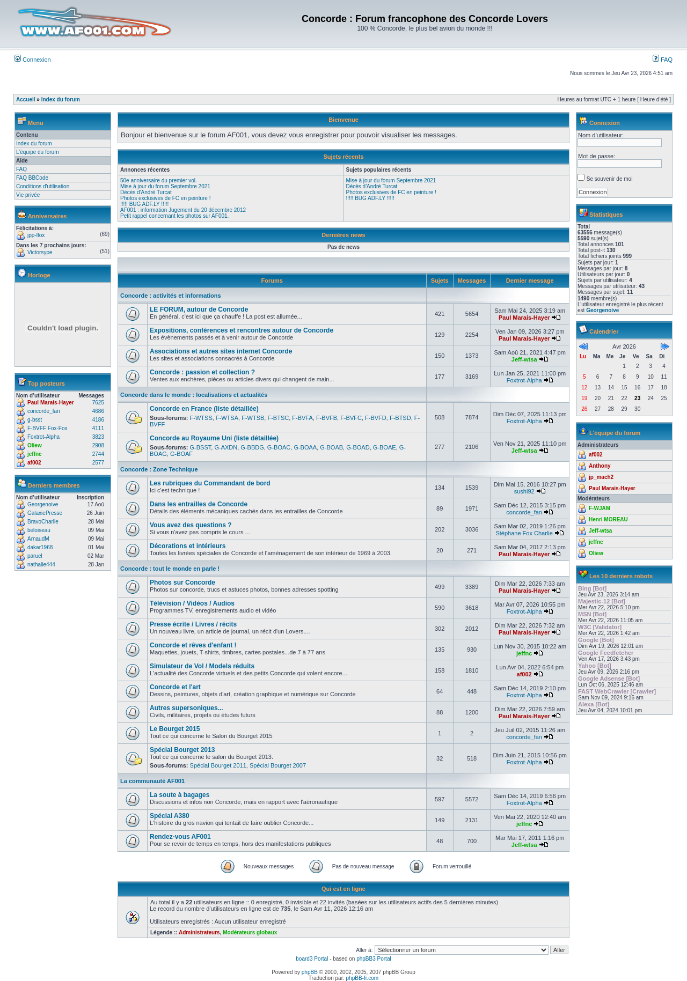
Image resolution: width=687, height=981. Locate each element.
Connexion (32, 59)
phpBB (310, 972)
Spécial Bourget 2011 (218, 765)
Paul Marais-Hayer (50, 402)
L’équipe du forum (37, 152)
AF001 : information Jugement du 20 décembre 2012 (183, 210)
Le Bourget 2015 (175, 729)
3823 (98, 437)
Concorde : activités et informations (170, 295)
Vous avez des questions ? (190, 525)
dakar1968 (40, 547)
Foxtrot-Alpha (43, 437)
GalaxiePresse (44, 513)
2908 (98, 445)
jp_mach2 (601, 477)
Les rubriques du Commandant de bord (210, 483)
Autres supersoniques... (186, 708)
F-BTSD (400, 418)
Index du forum (60, 99)
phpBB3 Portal (373, 959)
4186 (98, 420)
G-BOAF (181, 454)
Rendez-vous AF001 (180, 836)
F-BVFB (326, 418)
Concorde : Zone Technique (159, 469)
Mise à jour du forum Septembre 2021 (165, 186)
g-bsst (34, 420)
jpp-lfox (36, 235)
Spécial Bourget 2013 (182, 750)
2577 (98, 463)
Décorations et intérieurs (187, 546)
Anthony (600, 466)
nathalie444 (41, 564)
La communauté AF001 (152, 781)
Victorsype (40, 252)
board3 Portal (312, 959)
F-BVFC (351, 418)
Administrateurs (199, 932)
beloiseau (38, 530)
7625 (98, 402)
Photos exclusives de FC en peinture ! (165, 198)
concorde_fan (43, 411)
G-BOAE (384, 447)
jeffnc (34, 454)
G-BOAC (278, 447)
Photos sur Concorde (182, 582)
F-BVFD (375, 418)
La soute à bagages (179, 795)
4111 (98, 428)
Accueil (25, 99)
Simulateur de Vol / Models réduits (202, 666)
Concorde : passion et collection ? (202, 372)
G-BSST (200, 447)
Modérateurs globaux (250, 932)
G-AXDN (225, 447)
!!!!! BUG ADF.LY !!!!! (144, 204)
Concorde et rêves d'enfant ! (193, 645)
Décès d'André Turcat (146, 192)
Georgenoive (42, 504)
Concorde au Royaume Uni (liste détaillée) (214, 438)
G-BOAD (357, 447)
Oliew (34, 445)
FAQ (663, 59)
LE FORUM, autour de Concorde (199, 309)
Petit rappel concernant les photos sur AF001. (174, 216)
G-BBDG (252, 447)
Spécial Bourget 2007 (278, 765)
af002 (34, 463)
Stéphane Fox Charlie (523, 533)
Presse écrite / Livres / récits (193, 624)
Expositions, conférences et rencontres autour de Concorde (241, 330)
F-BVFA (302, 418)
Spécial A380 (169, 816)
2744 (98, 454)
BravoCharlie (43, 522)
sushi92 (524, 491)
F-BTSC (278, 418)
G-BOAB (331, 447)
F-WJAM (599, 508)
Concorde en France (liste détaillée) (204, 408)
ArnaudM (38, 539)
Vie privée (28, 195)
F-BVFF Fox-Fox (47, 428)
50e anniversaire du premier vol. (158, 180)
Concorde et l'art (175, 687)
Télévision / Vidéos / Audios (192, 603)
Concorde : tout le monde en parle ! (170, 568)
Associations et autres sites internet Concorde (221, 351)
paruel (34, 556)
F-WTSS (201, 418)
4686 (98, 411)
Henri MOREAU (608, 519)
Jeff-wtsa (524, 359)
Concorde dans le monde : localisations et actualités (193, 395)
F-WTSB (253, 418)
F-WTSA (227, 418)
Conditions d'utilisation (42, 186)
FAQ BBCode (32, 178)
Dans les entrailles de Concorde (198, 504)
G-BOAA (305, 447)
